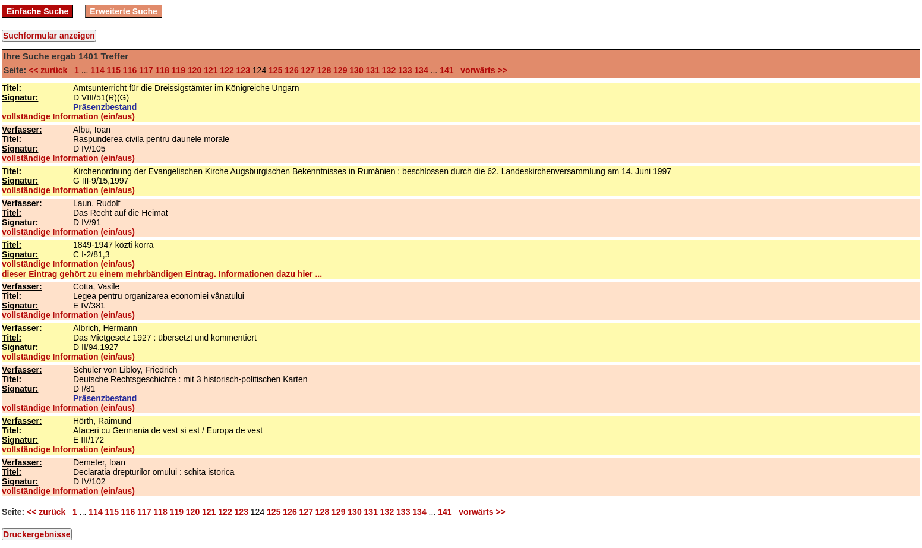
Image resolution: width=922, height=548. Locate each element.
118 (162, 70)
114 (97, 70)
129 (340, 70)
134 (421, 70)
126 (291, 70)
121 (210, 70)
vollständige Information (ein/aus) (68, 116)
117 (146, 70)
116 (130, 70)
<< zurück (50, 70)
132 (389, 70)
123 (243, 70)
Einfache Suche (37, 11)
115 (114, 70)
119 (178, 70)
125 (275, 70)
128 (324, 70)
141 (446, 70)
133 (405, 70)
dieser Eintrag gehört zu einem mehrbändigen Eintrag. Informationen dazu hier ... (162, 274)
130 (356, 70)
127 (308, 70)
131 (373, 70)
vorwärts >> (481, 70)
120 (194, 70)
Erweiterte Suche (123, 11)
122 (226, 70)
